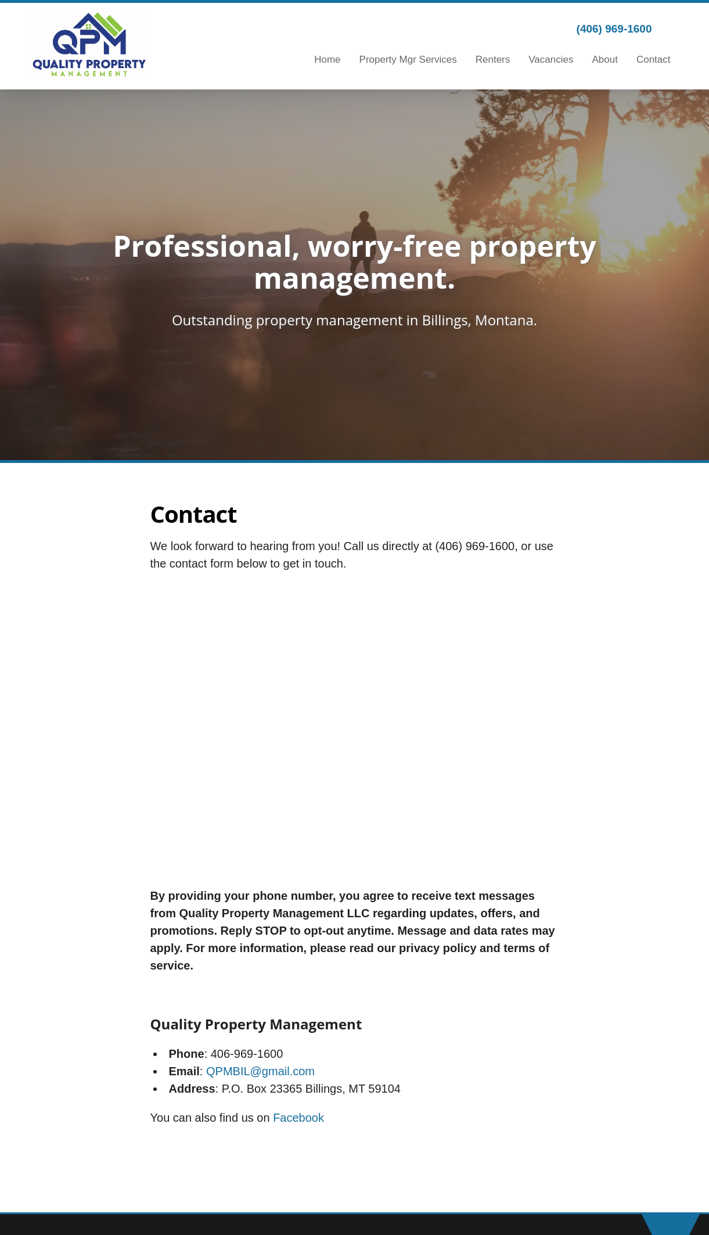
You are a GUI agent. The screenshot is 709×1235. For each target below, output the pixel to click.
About (604, 59)
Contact (653, 59)
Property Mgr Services (408, 59)
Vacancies (550, 59)
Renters (493, 59)
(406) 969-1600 (614, 28)
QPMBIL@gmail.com (260, 1071)
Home (327, 59)
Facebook (298, 1117)
